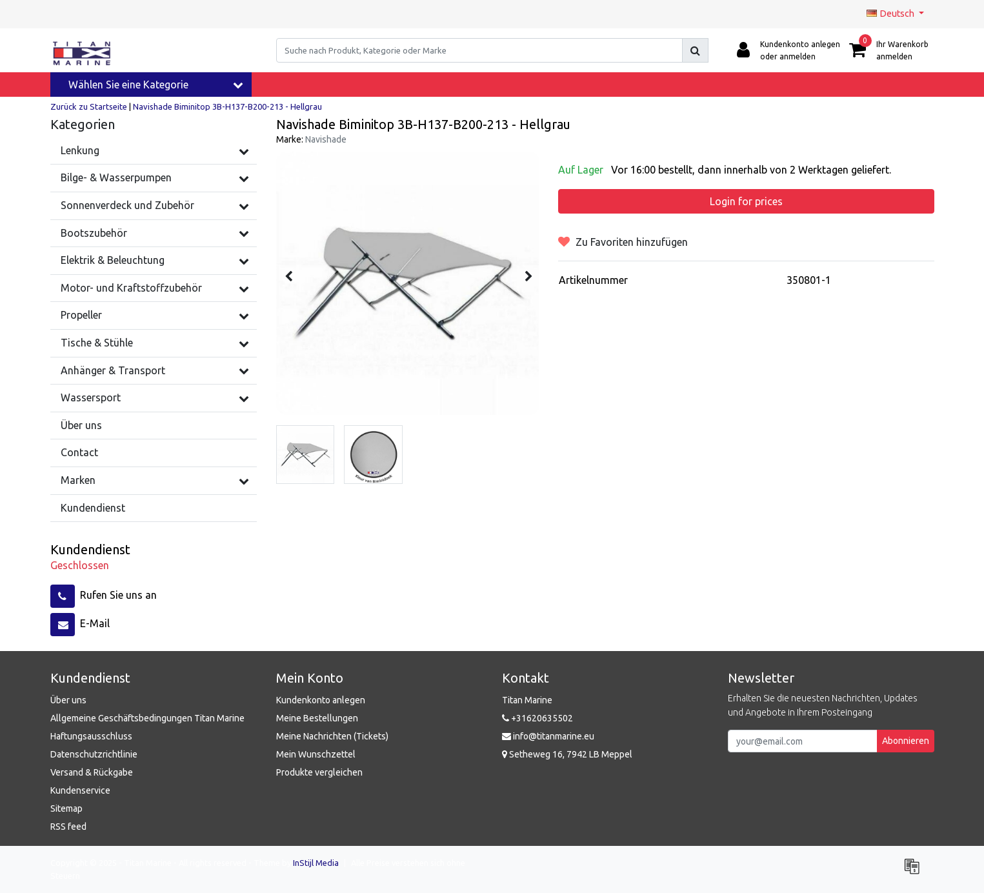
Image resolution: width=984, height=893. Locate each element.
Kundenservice (80, 790)
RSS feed (68, 826)
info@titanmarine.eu (548, 736)
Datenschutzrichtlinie (93, 754)
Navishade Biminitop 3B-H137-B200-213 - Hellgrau (227, 106)
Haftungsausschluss (91, 736)
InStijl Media (316, 862)
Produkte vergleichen (319, 772)
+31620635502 (537, 718)
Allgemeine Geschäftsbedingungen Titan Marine (147, 718)
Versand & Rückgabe (91, 772)
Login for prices (746, 201)
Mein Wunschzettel (316, 754)
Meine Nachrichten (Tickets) (332, 736)
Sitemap (66, 808)
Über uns (68, 700)
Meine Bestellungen (317, 718)
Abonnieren (905, 741)
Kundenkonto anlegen (320, 700)
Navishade (325, 139)
